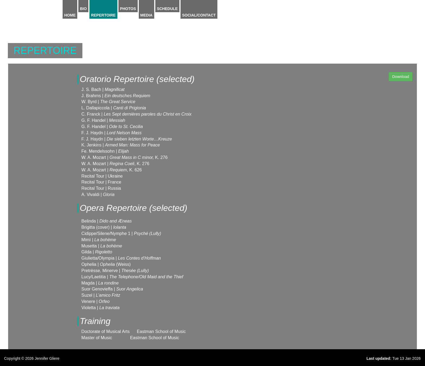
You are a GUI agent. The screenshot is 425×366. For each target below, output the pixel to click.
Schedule (167, 8)
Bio (83, 8)
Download (400, 76)
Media (146, 15)
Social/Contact (199, 15)
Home (70, 15)
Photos (128, 8)
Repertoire (103, 15)
